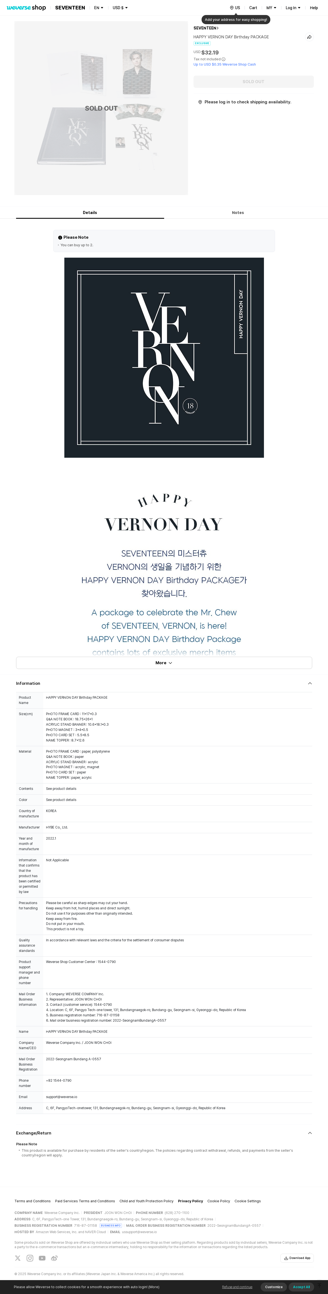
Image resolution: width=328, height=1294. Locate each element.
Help (314, 8)
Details (90, 212)
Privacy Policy (190, 1201)
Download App (297, 1258)
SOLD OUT (254, 81)
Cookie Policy (218, 1201)
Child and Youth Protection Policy (146, 1201)
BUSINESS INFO (111, 1225)
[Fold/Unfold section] (164, 683)
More (164, 662)
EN (96, 8)
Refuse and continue (237, 1287)
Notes (238, 212)
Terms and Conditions (32, 1201)
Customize (274, 1287)
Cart (253, 8)
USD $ (118, 8)
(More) (153, 1287)
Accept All (301, 1287)
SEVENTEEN (205, 28)
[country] (234, 8)
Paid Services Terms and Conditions (85, 1201)
